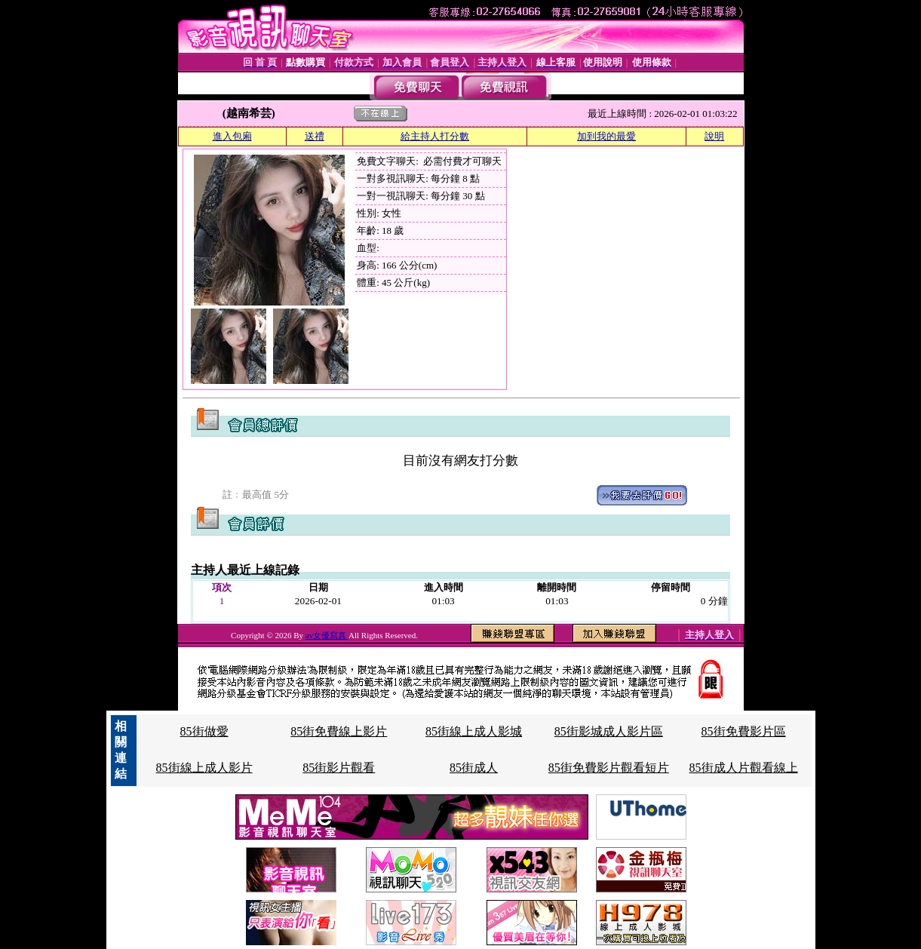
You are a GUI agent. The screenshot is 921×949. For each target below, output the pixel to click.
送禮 (314, 136)
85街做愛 (204, 731)
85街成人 (474, 767)
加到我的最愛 (606, 136)
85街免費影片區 (743, 731)
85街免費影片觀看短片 (608, 767)
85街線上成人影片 (204, 767)
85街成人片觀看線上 (743, 767)
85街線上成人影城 (473, 731)
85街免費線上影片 (338, 731)
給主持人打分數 (435, 136)
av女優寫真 (326, 635)
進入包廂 (232, 136)
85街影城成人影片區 (608, 731)
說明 (714, 136)
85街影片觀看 (338, 767)
